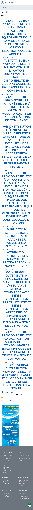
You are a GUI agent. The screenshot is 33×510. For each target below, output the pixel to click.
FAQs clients (6, 474)
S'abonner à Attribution (2, 397)
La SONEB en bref (24, 457)
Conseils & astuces (8, 462)
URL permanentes (24, 498)
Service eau (6, 480)
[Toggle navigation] (29, 2)
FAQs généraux (23, 496)
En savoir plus (7, 58)
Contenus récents (24, 500)
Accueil (4, 7)
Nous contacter (7, 493)
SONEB (9, 2)
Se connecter (6, 400)
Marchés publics (23, 480)
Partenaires (22, 485)
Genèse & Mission (24, 455)
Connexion (22, 487)
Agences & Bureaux (24, 458)
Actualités (22, 483)
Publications (22, 482)
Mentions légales (24, 463)
